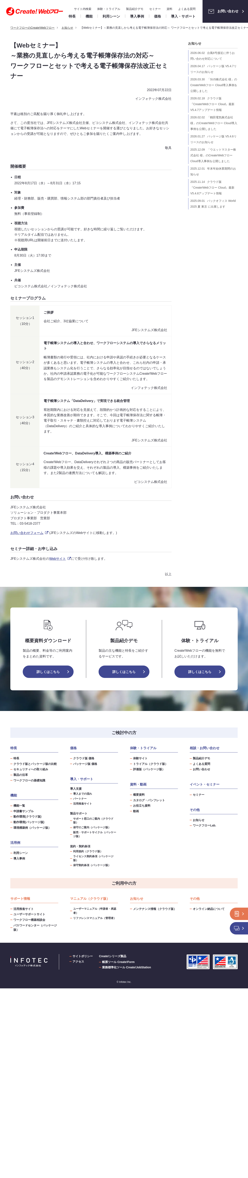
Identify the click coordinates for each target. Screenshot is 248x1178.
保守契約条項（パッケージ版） (92, 865)
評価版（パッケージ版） (149, 769)
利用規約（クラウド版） (88, 851)
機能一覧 (19, 805)
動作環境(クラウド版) (27, 816)
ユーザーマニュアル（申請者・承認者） (94, 910)
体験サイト (140, 758)
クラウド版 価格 (83, 758)
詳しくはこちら (48, 672)
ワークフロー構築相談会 (29, 919)
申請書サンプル (23, 811)
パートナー (80, 798)
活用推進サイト (82, 803)
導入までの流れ (82, 793)
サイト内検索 (82, 9)
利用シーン (20, 853)
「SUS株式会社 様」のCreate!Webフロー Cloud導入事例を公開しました (213, 85)
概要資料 (139, 794)
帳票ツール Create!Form (118, 962)
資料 (169, 9)
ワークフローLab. (204, 825)
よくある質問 (187, 9)
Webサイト (60, 558)
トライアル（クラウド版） (150, 764)
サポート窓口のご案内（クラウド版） (93, 820)
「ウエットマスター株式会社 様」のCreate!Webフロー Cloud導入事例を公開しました (213, 155)
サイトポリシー (83, 956)
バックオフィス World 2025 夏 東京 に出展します (213, 203)
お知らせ (194, 43)
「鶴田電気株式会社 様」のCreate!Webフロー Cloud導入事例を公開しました (213, 123)
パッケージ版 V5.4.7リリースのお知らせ (213, 69)
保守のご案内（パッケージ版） (92, 827)
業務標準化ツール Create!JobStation (126, 967)
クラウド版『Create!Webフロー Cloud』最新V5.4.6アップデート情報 (212, 187)
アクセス (78, 961)
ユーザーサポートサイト (29, 914)
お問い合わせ (222, 11)
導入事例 (19, 858)
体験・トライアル (108, 9)
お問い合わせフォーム (29, 533)
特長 (16, 758)
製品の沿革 (20, 774)
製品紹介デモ (134, 9)
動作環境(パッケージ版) (28, 822)
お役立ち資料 (141, 805)
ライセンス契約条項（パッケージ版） (93, 858)
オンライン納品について (209, 909)
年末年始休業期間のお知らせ (213, 171)
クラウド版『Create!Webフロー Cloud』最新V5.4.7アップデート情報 (212, 104)
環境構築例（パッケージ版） (32, 827)
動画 (136, 811)
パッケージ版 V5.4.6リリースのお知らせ (213, 139)
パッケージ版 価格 (85, 764)
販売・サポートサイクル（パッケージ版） (94, 834)
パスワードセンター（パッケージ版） (35, 927)
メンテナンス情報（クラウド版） (154, 909)
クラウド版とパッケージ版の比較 (35, 764)
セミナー (155, 9)
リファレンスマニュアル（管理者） (94, 918)
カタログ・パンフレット (149, 800)
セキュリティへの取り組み (30, 769)
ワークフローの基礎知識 (29, 780)
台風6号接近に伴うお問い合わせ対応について (212, 55)
